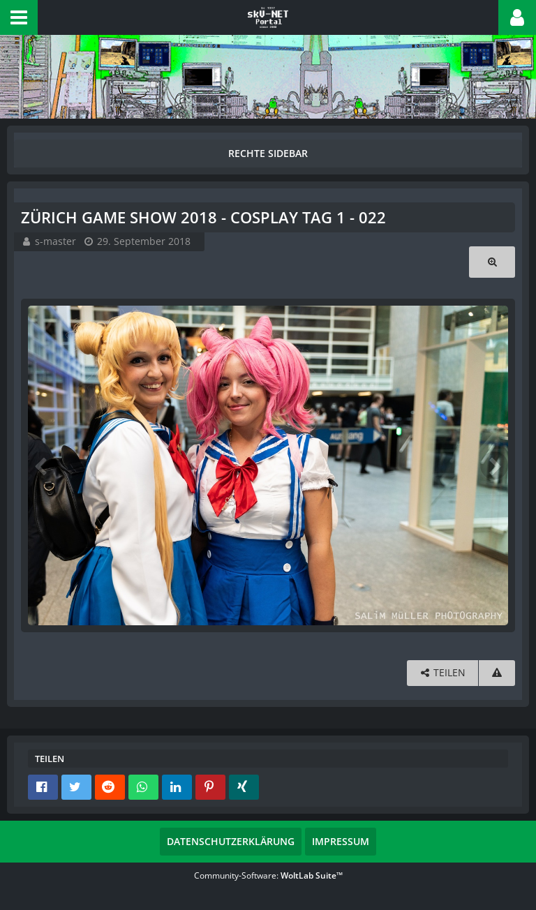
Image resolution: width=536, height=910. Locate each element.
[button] (19, 17)
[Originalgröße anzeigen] (492, 262)
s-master (55, 241)
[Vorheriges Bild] (42, 465)
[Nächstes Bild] (494, 465)
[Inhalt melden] (497, 673)
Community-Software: (268, 875)
